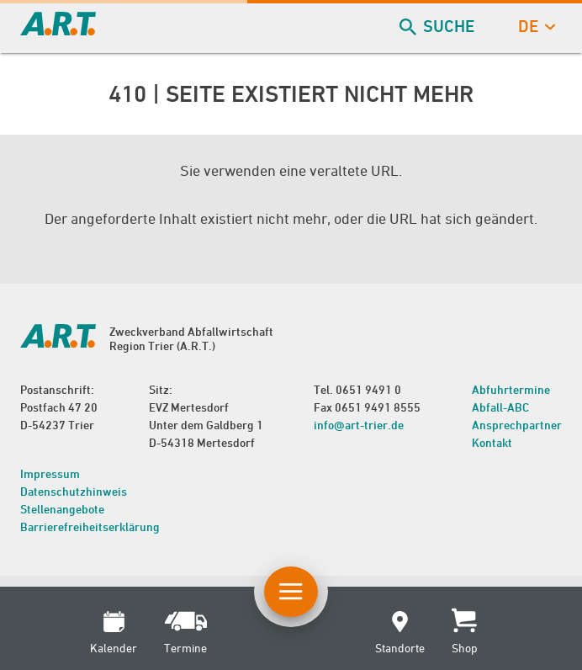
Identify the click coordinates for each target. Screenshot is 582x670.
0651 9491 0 (368, 389)
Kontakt (492, 442)
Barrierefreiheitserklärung (90, 526)
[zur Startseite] (58, 30)
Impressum (50, 473)
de (535, 26)
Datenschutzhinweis (73, 491)
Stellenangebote (62, 509)
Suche (438, 26)
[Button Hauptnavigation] (291, 591)
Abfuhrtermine (511, 389)
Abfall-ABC (500, 407)
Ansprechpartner (517, 424)
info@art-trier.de (359, 424)
